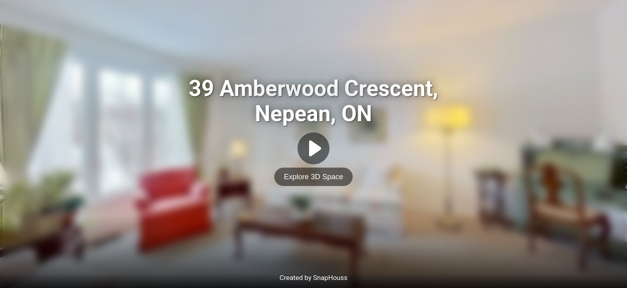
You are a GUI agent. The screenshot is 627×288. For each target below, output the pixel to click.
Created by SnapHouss (313, 278)
